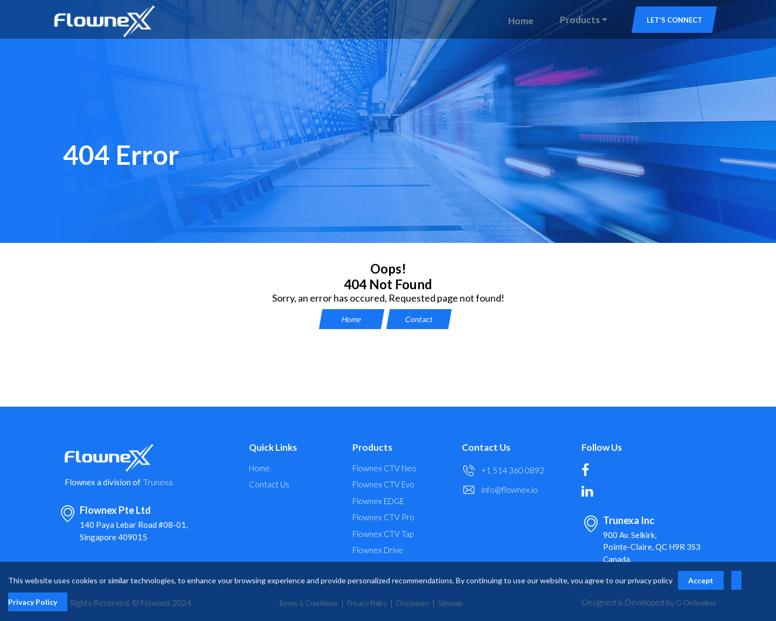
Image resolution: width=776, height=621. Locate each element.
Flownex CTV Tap (382, 534)
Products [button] (580, 19)
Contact (419, 319)
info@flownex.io (509, 489)
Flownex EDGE (378, 501)
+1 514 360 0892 (512, 470)
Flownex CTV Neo (384, 468)
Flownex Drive (377, 550)
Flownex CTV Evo (383, 484)
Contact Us (269, 484)
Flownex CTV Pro (383, 517)
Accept (700, 580)
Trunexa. (158, 482)
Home (521, 20)
